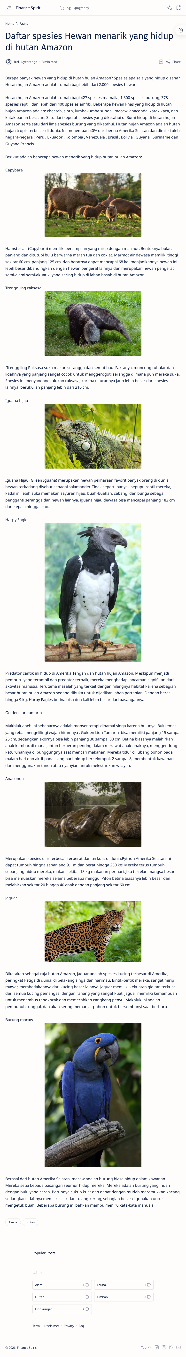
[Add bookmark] (161, 61)
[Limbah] (124, 1297)
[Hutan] (30, 1222)
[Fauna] (23, 23)
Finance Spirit (28, 7)
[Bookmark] (178, 8)
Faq (81, 1326)
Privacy (69, 1326)
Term (36, 1326)
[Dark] (169, 8)
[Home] (9, 23)
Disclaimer (51, 1326)
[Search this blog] (95, 8)
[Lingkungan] (62, 1309)
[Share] (173, 61)
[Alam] (62, 1285)
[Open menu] (9, 8)
